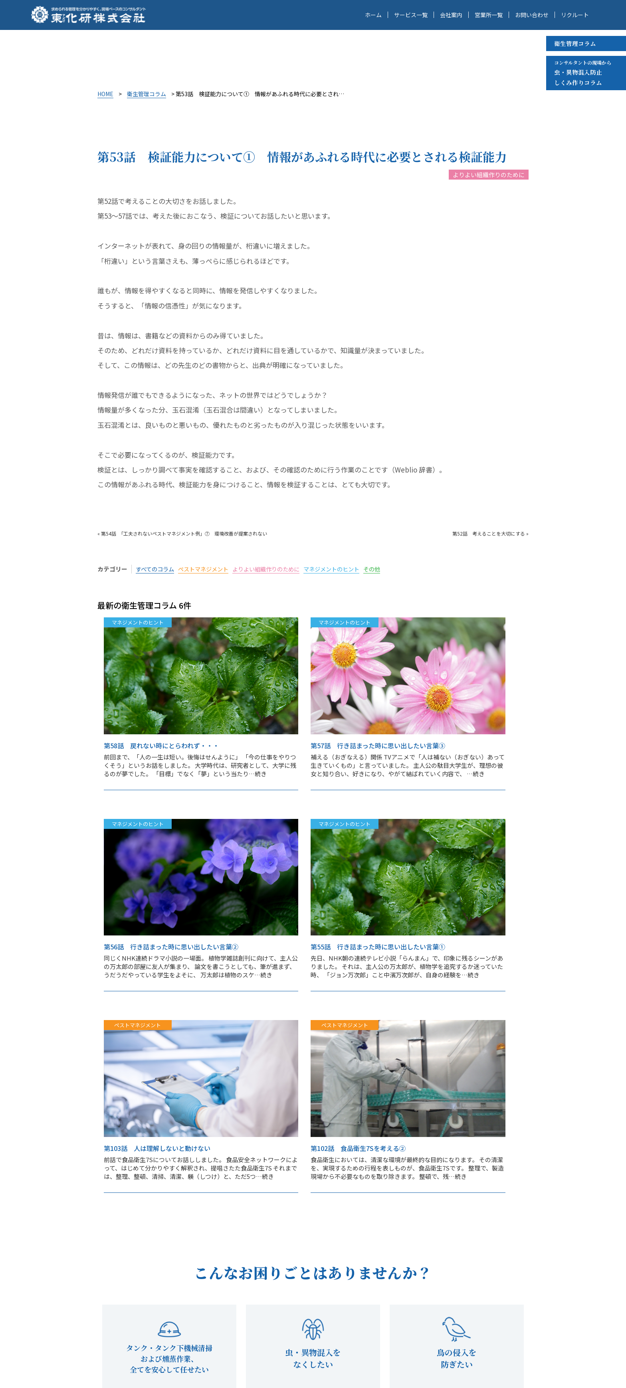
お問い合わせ (532, 15)
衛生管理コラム (575, 43)
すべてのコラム (156, 569)
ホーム (373, 15)
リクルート (575, 15)
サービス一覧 (411, 15)
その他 (387, 569)
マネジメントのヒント (344, 569)
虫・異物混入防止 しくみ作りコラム (582, 72)
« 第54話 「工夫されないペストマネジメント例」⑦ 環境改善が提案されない (182, 533)
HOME (105, 94)
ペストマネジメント (208, 569)
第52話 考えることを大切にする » (490, 533)
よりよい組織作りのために (489, 174)
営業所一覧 (489, 15)
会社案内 (451, 15)
